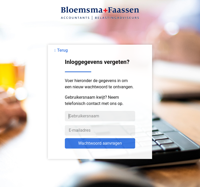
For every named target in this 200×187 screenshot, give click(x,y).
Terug (62, 50)
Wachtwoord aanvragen (100, 143)
